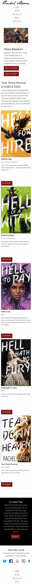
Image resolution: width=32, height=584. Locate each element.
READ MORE (7, 183)
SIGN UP (15, 536)
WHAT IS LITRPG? (11, 74)
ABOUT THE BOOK (11, 68)
